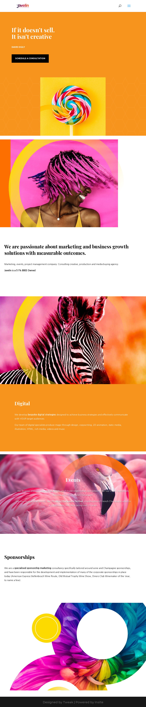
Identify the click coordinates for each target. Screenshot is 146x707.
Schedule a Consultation (30, 58)
